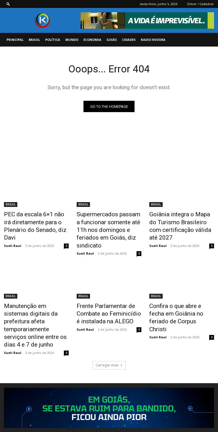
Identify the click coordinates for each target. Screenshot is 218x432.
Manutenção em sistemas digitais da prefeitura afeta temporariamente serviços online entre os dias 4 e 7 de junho (34, 305)
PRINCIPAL (15, 39)
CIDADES (129, 39)
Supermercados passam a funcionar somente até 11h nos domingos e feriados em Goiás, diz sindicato (108, 224)
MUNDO (71, 39)
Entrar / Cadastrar (200, 4)
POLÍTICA (52, 39)
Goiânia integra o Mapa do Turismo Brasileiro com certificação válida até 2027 (179, 221)
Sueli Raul (12, 234)
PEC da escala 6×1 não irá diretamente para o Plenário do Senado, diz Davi (33, 221)
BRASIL (34, 39)
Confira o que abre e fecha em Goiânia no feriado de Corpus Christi (181, 299)
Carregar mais (109, 337)
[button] (8, 4)
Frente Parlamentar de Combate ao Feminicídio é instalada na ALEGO (104, 299)
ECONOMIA (92, 39)
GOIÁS (111, 39)
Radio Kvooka (153, 39)
